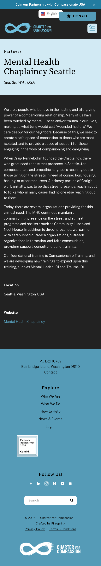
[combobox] (45, 500)
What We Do (50, 404)
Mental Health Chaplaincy (24, 322)
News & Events (50, 419)
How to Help (50, 411)
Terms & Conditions (62, 529)
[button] (94, 5)
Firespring (58, 523)
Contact (50, 372)
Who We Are (50, 396)
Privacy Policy (35, 529)
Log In (50, 427)
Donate (77, 16)
